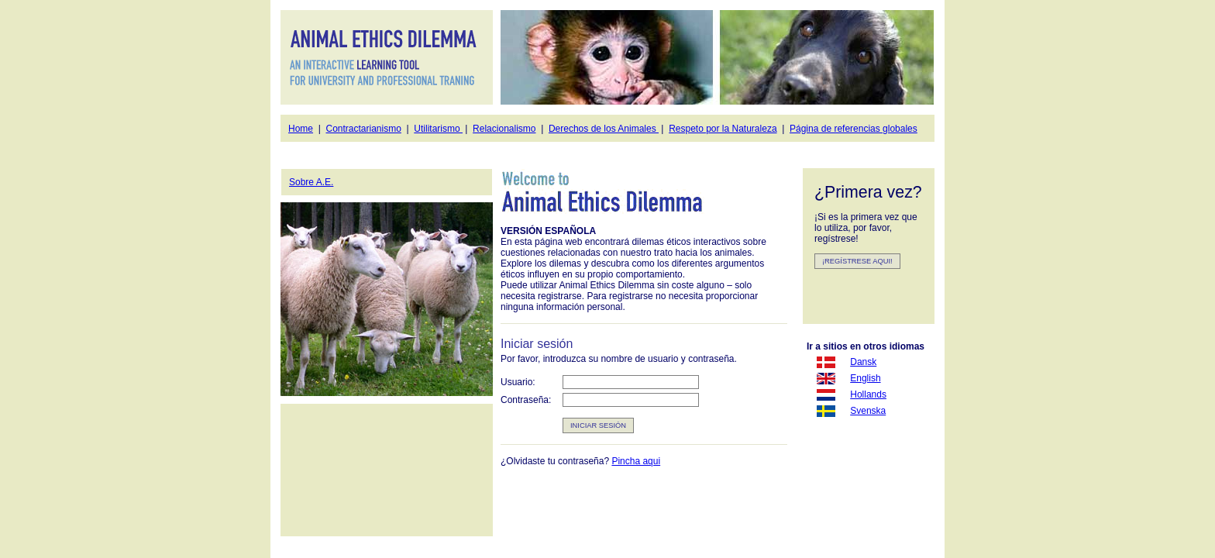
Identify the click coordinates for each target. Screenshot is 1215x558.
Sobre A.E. (311, 182)
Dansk (863, 361)
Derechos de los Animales (604, 128)
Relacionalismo (504, 128)
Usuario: (518, 382)
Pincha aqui (635, 461)
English (865, 378)
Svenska (868, 410)
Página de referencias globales (853, 128)
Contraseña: (526, 399)
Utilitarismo (438, 128)
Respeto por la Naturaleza (722, 128)
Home (300, 128)
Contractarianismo (363, 128)
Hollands (868, 394)
